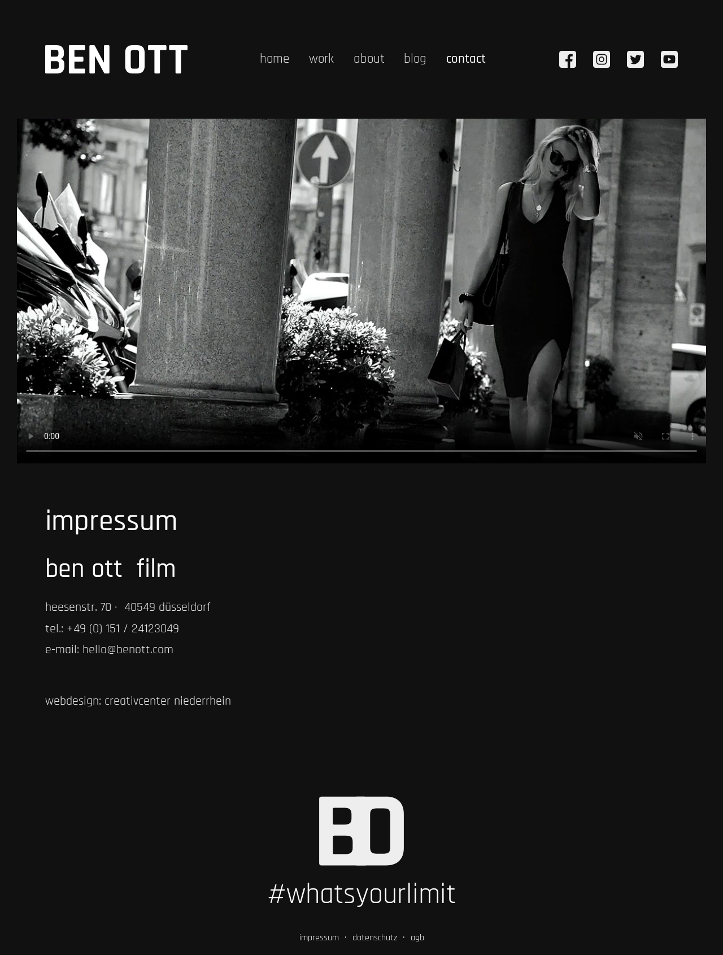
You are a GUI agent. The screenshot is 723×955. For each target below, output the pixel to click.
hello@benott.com (127, 650)
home (274, 59)
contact (466, 59)
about (369, 59)
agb (417, 938)
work (321, 59)
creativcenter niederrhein (167, 701)
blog (415, 59)
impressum (319, 938)
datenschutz (374, 938)
